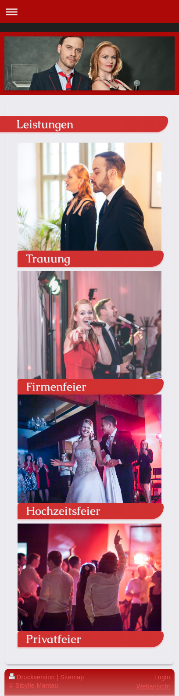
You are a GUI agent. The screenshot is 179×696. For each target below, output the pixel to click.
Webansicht (153, 686)
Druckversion (32, 677)
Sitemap (72, 677)
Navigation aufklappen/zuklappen (89, 11)
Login (162, 677)
